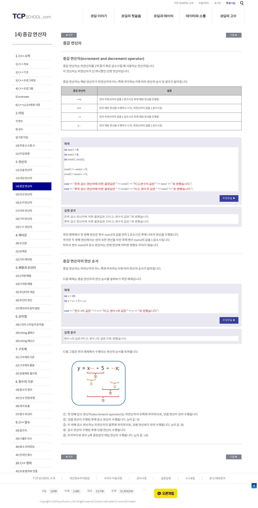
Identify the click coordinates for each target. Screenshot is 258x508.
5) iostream (22, 96)
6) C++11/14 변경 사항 (28, 105)
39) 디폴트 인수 (24, 438)
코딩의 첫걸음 (131, 16)
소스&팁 (190, 478)
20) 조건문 (21, 243)
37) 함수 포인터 (24, 414)
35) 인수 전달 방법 (25, 398)
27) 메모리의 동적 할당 (28, 308)
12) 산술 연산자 (24, 170)
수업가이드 (203, 3)
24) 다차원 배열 (24, 284)
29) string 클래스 (25, 333)
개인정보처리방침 (79, 478)
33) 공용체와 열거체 (26, 373)
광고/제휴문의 (217, 478)
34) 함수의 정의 (24, 390)
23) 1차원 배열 (23, 276)
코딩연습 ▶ (229, 198)
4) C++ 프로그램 (24, 88)
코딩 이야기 (98, 16)
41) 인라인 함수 (24, 455)
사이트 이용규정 (113, 478)
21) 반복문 (21, 251)
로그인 (217, 3)
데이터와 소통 (196, 16)
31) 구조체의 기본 (25, 357)
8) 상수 (19, 129)
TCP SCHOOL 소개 (183, 3)
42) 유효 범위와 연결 (26, 471)
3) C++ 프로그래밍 (25, 80)
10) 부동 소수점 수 (25, 145)
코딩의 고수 (228, 16)
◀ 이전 (69, 35)
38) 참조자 (21, 430)
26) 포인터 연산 (24, 300)
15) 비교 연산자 (24, 194)
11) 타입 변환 (23, 153)
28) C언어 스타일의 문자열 (30, 324)
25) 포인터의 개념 (25, 292)
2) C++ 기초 (22, 72)
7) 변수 (19, 121)
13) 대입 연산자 (24, 178)
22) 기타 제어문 (24, 259)
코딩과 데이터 (163, 16)
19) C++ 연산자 (24, 227)
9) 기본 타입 (22, 137)
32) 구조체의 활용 (25, 365)
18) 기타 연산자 (24, 219)
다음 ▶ (233, 35)
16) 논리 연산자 (24, 202)
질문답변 (166, 478)
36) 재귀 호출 (23, 406)
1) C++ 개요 (22, 64)
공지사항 (142, 478)
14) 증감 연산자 (24, 186)
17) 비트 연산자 (24, 210)
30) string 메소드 (25, 341)
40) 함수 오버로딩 (25, 446)
